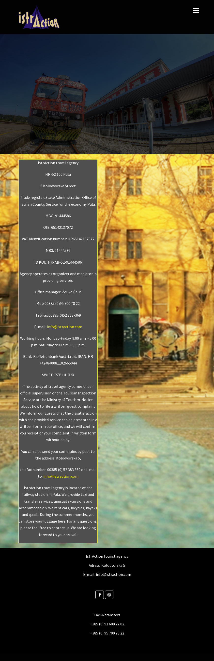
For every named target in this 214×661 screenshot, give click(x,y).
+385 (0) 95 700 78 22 (107, 633)
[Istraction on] (117, 595)
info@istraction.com (64, 326)
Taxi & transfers (107, 614)
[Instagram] (109, 595)
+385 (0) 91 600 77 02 (107, 623)
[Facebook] (99, 595)
